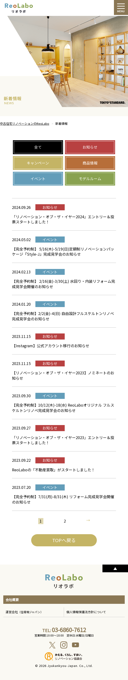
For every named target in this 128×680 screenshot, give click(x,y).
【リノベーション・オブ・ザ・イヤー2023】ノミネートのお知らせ (63, 375)
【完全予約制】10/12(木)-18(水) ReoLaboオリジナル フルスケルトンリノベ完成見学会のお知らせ (63, 407)
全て (38, 147)
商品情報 (90, 163)
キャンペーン (38, 163)
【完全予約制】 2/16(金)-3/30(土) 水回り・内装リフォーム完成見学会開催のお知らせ (63, 283)
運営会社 (24, 612)
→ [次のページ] (88, 520)
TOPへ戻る (64, 540)
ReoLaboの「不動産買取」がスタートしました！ (53, 469)
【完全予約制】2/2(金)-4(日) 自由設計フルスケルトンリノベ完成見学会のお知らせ (63, 316)
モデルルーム (90, 178)
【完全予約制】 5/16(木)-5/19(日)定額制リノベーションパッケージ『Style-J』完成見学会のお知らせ (63, 251)
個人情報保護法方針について (86, 612)
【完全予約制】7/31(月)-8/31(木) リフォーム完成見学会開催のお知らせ (63, 499)
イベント (37, 178)
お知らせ (90, 147)
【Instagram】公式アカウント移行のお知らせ (50, 345)
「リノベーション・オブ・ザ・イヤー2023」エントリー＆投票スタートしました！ (63, 440)
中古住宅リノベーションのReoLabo (24, 123)
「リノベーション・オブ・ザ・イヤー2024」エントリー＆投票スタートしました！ (63, 219)
